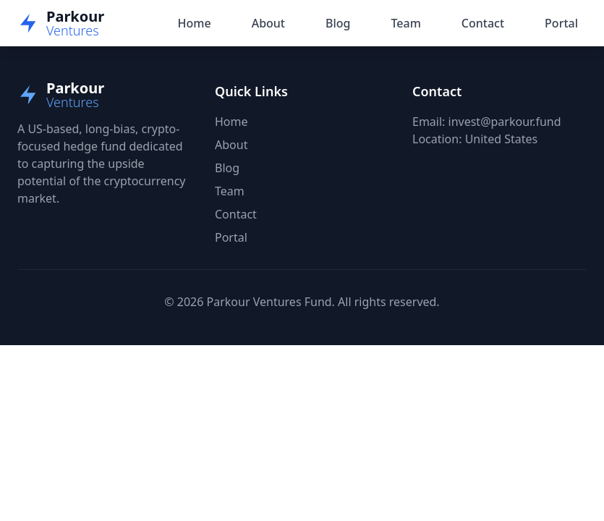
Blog (338, 23)
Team (405, 23)
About (268, 23)
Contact (482, 23)
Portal (561, 23)
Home (194, 23)
